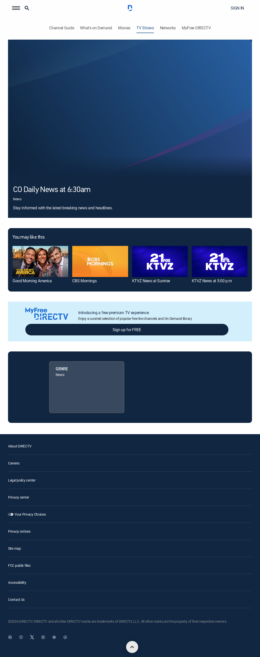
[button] (16, 8)
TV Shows (145, 28)
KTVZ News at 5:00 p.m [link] (212, 281)
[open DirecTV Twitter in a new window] (32, 637)
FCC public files (19, 565)
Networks (168, 28)
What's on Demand (96, 28)
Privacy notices (19, 531)
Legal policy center (22, 480)
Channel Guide (61, 28)
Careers (14, 463)
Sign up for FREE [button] (127, 329)
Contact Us (16, 599)
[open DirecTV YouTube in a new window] (54, 637)
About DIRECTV (19, 446)
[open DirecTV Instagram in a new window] (43, 637)
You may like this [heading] (28, 237)
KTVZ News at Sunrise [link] (151, 281)
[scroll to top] (132, 646)
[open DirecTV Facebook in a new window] (21, 637)
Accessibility (17, 582)
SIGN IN (237, 8)
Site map (14, 548)
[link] (40, 261)
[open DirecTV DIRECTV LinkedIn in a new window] (10, 637)
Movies (124, 28)
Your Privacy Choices (30, 514)
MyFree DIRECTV (196, 28)
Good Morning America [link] (32, 281)
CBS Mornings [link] (84, 281)
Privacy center (18, 497)
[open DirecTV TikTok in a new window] (65, 637)
